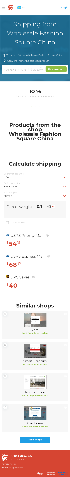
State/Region (10, 193)
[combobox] (35, 177)
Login (64, 7)
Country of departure (14, 174)
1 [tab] (31, 106)
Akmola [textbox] (8, 195)
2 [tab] (35, 106)
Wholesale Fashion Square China (44, 55)
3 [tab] (39, 106)
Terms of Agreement (13, 467)
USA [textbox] (6, 177)
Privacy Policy (9, 464)
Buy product (55, 69)
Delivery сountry (12, 183)
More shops (34, 439)
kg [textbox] (48, 206)
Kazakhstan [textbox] (10, 186)
